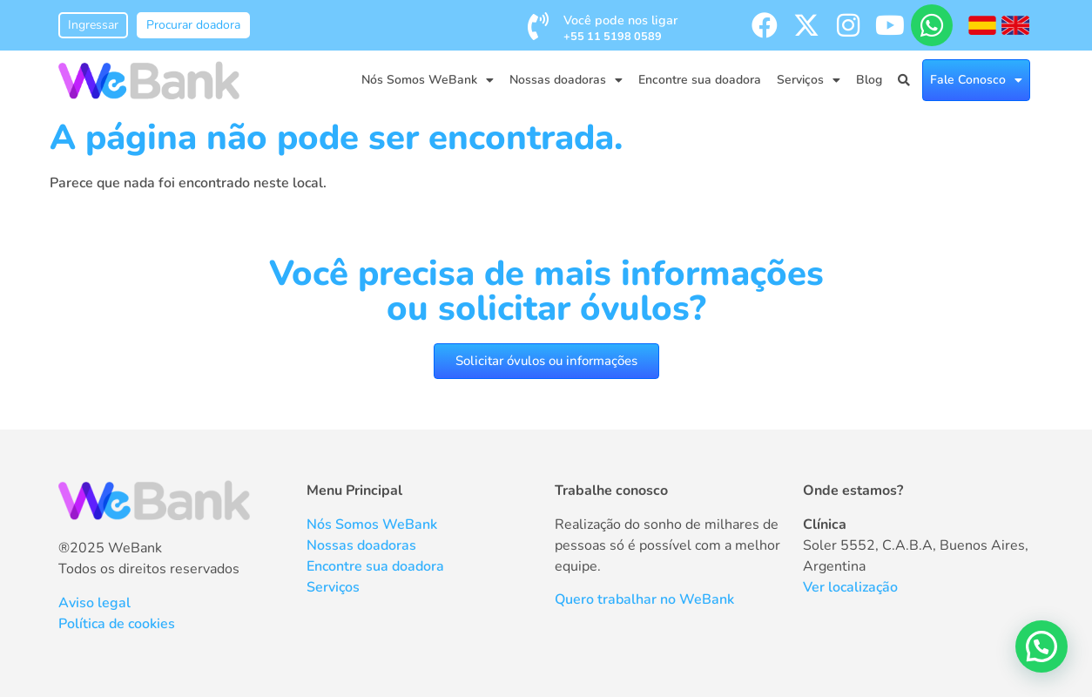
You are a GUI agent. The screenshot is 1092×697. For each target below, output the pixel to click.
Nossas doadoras (566, 80)
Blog (869, 79)
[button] (1041, 646)
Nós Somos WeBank (427, 80)
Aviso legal (94, 602)
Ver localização (850, 587)
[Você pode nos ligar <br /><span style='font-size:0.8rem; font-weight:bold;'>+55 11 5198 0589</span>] (538, 26)
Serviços (808, 80)
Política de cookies (116, 623)
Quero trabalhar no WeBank (644, 599)
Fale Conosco (976, 80)
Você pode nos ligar (620, 27)
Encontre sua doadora (699, 79)
